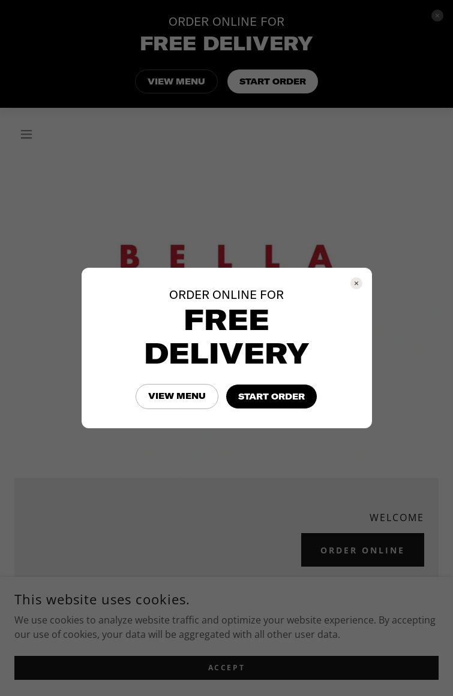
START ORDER (271, 396)
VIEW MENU (177, 396)
